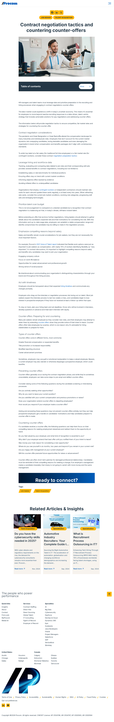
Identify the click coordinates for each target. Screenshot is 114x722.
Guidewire (49, 627)
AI (46, 607)
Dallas (4, 661)
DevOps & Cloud (51, 618)
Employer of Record (30, 624)
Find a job (5, 616)
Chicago (5, 659)
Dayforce (48, 616)
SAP (46, 640)
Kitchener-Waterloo (41, 661)
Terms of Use (7, 698)
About (4, 610)
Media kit (5, 621)
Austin (4, 656)
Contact (5, 613)
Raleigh (21, 661)
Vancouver (55, 664)
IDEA (71, 698)
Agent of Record (29, 621)
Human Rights (60, 698)
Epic (46, 624)
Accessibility (34, 698)
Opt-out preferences (9, 701)
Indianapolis (23, 659)
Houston (21, 656)
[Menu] (110, 3)
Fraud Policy (91, 698)
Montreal (37, 664)
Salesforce (49, 637)
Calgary (37, 656)
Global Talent (28, 616)
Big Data (48, 610)
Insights (5, 607)
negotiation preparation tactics (65, 156)
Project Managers (51, 635)
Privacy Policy (20, 698)
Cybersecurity (50, 613)
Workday (48, 646)
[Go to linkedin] (3, 706)
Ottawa (53, 656)
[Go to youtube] (8, 706)
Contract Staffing (29, 607)
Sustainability (47, 698)
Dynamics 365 (50, 621)
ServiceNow (49, 643)
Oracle (47, 632)
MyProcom (6, 618)
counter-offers (43, 322)
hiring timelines (66, 286)
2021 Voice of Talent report (46, 244)
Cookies (103, 698)
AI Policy (80, 698)
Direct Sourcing (29, 613)
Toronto (54, 661)
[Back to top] (109, 594)
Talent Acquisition (63, 17)
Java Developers (51, 629)
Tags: (21, 487)
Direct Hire (27, 610)
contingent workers (46, 190)
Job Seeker (46, 17)
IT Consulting (28, 618)
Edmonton (38, 659)
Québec (54, 659)
